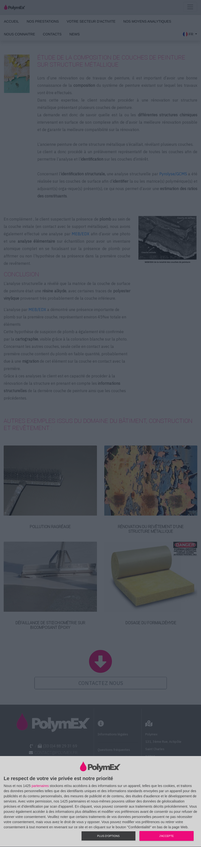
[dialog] (100, 801)
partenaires (40, 786)
